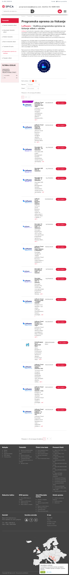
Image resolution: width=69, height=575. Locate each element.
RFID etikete (7, 455)
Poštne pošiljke (58, 501)
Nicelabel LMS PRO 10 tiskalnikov (39, 170)
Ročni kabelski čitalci (43, 450)
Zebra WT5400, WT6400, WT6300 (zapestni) (57, 475)
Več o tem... (49, 572)
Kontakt (53, 1)
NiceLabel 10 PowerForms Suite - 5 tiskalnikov (38, 226)
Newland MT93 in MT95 (60, 491)
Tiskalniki (29, 16)
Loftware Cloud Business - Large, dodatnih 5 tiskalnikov (39, 248)
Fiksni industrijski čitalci (44, 458)
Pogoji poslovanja (52, 525)
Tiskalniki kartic (41, 509)
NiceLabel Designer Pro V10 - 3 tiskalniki (38, 280)
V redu (42, 572)
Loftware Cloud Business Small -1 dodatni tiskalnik (39, 301)
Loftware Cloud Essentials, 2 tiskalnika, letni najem (39, 104)
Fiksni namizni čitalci (43, 453)
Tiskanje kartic (7, 457)
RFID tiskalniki (24, 503)
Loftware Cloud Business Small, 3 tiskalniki (37, 201)
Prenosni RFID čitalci (26, 501)
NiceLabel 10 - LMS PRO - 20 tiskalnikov (39, 148)
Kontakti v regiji (51, 523)
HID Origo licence (42, 508)
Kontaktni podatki (51, 521)
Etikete (5, 450)
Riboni (5, 452)
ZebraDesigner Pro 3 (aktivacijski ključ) (39, 344)
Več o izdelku (61, 103)
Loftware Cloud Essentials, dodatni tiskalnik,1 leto (39, 366)
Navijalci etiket (7, 58)
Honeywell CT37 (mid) (60, 480)
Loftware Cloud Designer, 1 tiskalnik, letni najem (39, 323)
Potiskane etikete (8, 453)
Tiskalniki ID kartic (8, 46)
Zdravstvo (57, 503)
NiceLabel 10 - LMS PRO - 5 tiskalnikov (39, 179)
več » (36, 120)
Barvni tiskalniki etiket (9, 42)
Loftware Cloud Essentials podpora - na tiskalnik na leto (39, 412)
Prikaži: (23, 88)
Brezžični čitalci (41, 452)
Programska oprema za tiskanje (9, 52)
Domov (23, 16)
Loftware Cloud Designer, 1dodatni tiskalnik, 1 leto (39, 389)
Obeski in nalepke (42, 499)
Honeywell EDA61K (59, 486)
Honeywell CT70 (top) (60, 478)
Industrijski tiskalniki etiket (9, 31)
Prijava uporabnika (61, 1)
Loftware (26, 26)
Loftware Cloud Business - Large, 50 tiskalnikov (39, 127)
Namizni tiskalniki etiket (10, 25)
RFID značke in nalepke (26, 504)
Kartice (39, 501)
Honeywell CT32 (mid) (60, 481)
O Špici (49, 520)
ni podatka (9, 75)
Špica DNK (49, 518)
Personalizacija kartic (43, 511)
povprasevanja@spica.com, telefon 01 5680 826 (39, 7)
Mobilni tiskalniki (8, 37)
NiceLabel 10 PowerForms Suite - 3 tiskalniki (38, 271)
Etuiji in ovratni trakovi (43, 506)
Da (9, 78)
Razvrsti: (23, 84)
